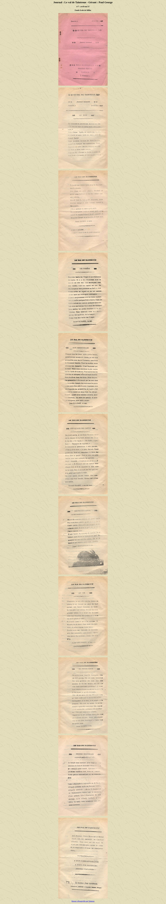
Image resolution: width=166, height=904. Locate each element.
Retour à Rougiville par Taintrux (83, 901)
